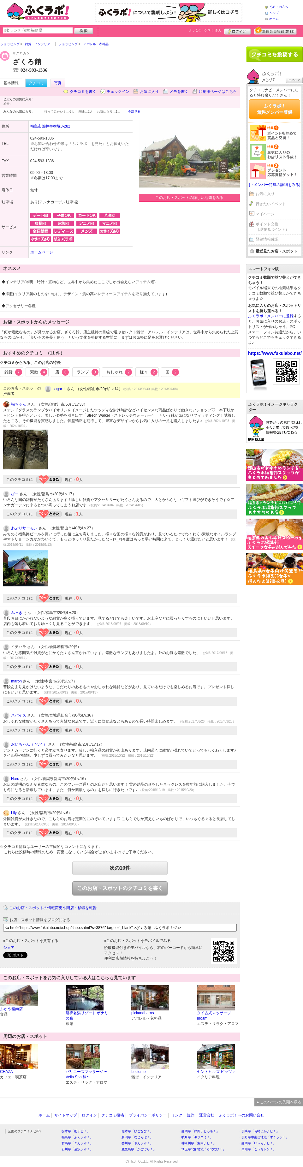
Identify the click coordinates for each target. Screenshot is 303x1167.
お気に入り (149, 91)
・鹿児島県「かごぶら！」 (137, 1149)
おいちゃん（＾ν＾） (29, 744)
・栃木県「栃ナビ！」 (74, 1131)
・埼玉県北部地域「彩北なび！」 (202, 1149)
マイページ (265, 214)
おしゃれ (119, 372)
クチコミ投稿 (112, 1115)
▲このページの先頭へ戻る (278, 1102)
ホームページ (41, 252)
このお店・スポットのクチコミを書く (120, 888)
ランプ (87, 372)
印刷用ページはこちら (218, 91)
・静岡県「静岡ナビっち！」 (198, 1131)
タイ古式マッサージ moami (214, 1016)
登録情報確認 (267, 239)
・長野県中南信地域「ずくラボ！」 (263, 1137)
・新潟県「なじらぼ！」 (135, 1137)
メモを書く (178, 91)
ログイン (237, 31)
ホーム (274, 19)
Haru (15, 779)
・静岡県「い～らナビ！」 (257, 1143)
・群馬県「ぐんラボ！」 (75, 1143)
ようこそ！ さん (205, 30)
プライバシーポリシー (148, 1115)
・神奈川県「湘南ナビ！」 (197, 1143)
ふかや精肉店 (11, 1009)
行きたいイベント (271, 204)
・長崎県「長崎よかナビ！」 (258, 1131)
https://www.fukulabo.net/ (275, 353)
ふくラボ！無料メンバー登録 (274, 109)
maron (16, 681)
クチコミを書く (83, 91)
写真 (58, 83)
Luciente (138, 1071)
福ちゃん (18, 404)
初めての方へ (278, 7)
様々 (148, 372)
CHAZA (6, 1071)
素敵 (39, 372)
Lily (14, 813)
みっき (16, 612)
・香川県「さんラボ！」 (135, 1143)
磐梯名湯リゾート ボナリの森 (87, 1016)
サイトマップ (65, 1115)
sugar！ (59, 389)
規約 (190, 1115)
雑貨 (13, 372)
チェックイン (118, 91)
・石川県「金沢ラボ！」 (75, 1149)
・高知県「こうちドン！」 (257, 1149)
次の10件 (120, 868)
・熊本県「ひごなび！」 (135, 1131)
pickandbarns (142, 1013)
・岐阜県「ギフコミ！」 (195, 1137)
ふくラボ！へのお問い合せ (241, 1115)
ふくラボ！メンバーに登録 (271, 316)
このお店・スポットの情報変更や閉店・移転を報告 (53, 908)
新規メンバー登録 (275, 31)
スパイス (18, 715)
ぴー (15, 494)
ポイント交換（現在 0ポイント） (272, 227)
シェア (9, 947)
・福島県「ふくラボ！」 (75, 1137)
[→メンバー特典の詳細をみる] (274, 184)
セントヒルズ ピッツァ (216, 1071)
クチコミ (36, 83)
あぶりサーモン (24, 528)
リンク (176, 1115)
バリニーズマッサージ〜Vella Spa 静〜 (86, 1074)
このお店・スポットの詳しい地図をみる (189, 197)
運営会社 (206, 1115)
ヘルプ (274, 13)
